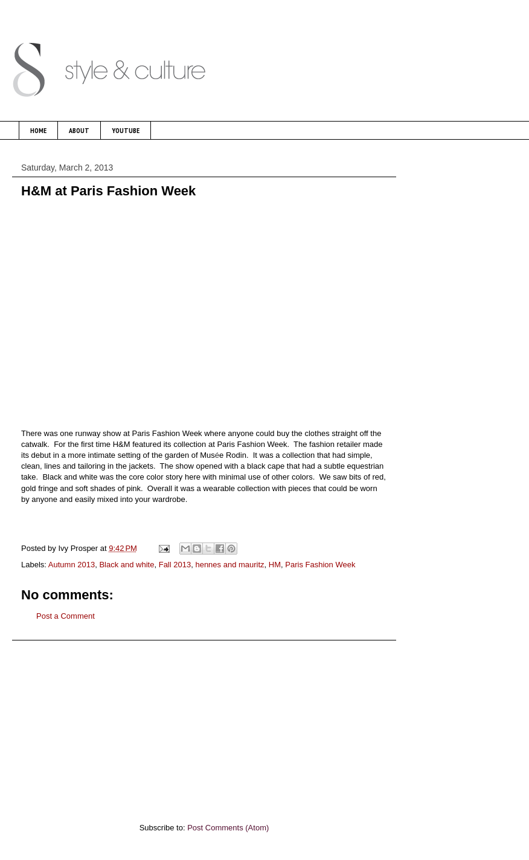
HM (275, 564)
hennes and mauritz (229, 564)
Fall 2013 (175, 564)
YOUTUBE (125, 130)
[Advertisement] (204, 725)
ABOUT (79, 130)
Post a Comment (65, 616)
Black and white (126, 564)
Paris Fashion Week (320, 564)
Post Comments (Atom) (228, 827)
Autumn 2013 (71, 564)
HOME (38, 130)
